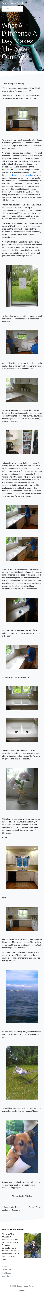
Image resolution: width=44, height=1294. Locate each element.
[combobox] (12, 9)
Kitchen (29, 1196)
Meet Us (5, 1276)
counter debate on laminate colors (19, 175)
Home (4, 1266)
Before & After (19, 1196)
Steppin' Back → (35, 1207)
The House (6, 1273)
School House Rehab (13, 3)
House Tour (6, 1270)
